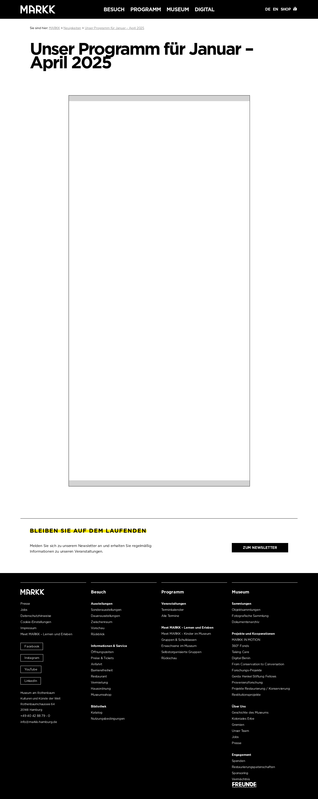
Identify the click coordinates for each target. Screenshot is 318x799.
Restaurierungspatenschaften (253, 767)
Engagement (241, 755)
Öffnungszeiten (102, 652)
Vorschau (97, 628)
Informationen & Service (109, 646)
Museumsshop (101, 694)
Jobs (23, 610)
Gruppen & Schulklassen (179, 640)
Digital (204, 9)
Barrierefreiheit (102, 670)
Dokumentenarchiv (246, 622)
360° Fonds (240, 646)
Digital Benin (241, 658)
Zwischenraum (101, 622)
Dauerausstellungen (105, 616)
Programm (145, 9)
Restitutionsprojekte (246, 694)
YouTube (30, 669)
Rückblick (98, 634)
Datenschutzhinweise (35, 616)
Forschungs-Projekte (247, 670)
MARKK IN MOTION (246, 640)
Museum (178, 9)
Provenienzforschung (247, 682)
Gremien (238, 724)
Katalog (96, 712)
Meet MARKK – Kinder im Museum (186, 633)
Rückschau (169, 658)
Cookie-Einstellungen (35, 622)
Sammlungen (241, 603)
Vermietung (99, 682)
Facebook (31, 646)
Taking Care (240, 652)
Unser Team (240, 731)
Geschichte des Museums (250, 712)
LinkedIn (30, 681)
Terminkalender (172, 610)
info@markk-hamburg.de (38, 722)
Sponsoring (240, 773)
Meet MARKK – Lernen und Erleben (46, 634)
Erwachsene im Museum (179, 646)
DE (267, 9)
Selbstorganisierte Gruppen (181, 652)
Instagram (31, 658)
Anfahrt (96, 664)
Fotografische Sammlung (250, 616)
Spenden (238, 761)
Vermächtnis (241, 779)
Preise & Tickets (102, 658)
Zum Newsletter (260, 548)
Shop (286, 9)
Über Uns (239, 706)
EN (275, 9)
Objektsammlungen (246, 610)
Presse (25, 603)
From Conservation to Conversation (258, 664)
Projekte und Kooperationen (253, 633)
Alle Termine (170, 616)
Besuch (114, 9)
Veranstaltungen (173, 603)
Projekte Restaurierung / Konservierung (261, 688)
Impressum (28, 628)
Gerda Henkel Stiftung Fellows (254, 676)
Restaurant (99, 676)
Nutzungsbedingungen (108, 718)
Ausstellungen (101, 603)
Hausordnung (101, 688)
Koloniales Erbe (243, 718)
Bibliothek (98, 706)
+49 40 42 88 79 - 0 (35, 716)
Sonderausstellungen (106, 610)
